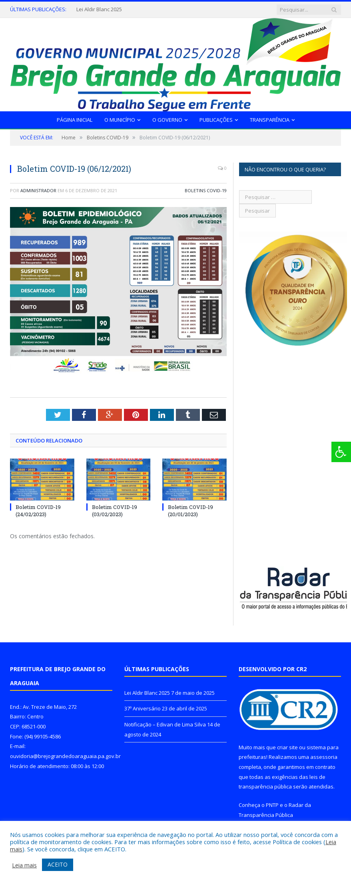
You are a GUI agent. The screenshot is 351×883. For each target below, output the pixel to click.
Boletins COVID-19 (206, 190)
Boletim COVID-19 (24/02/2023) (38, 510)
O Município (119, 119)
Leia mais (24, 865)
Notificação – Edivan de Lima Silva (165, 724)
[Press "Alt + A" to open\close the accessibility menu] (341, 452)
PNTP (272, 805)
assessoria (323, 756)
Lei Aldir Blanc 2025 (99, 9)
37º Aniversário (142, 708)
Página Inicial (74, 119)
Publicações (216, 119)
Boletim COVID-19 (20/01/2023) (190, 510)
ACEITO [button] (58, 864)
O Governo (167, 119)
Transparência (269, 119)
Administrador (38, 190)
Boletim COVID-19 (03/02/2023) (114, 510)
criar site (287, 747)
